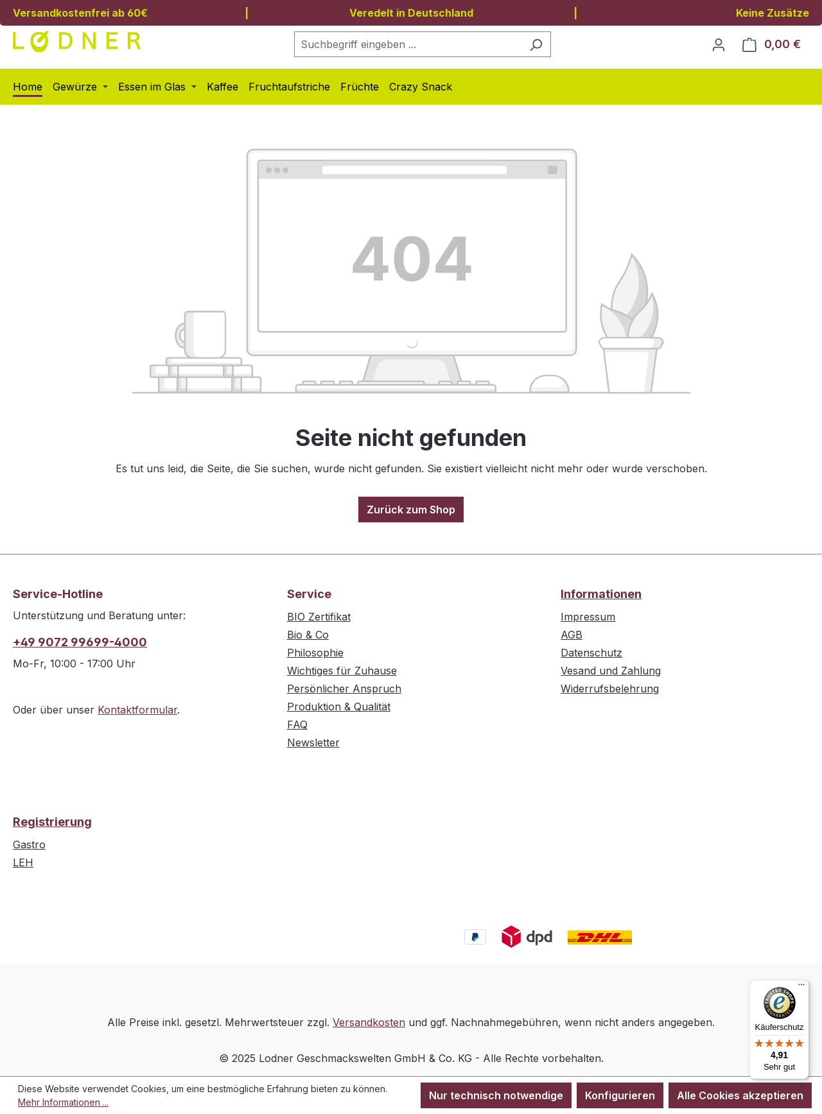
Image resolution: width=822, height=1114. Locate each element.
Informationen (601, 594)
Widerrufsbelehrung (610, 688)
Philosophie (315, 652)
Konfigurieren (620, 1095)
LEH (23, 862)
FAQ (297, 724)
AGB (571, 634)
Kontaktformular (137, 709)
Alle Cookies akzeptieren (740, 1095)
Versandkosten (369, 1022)
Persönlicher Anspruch (344, 688)
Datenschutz (591, 652)
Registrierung (52, 821)
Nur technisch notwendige (496, 1095)
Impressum (588, 616)
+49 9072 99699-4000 (80, 642)
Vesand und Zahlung (611, 670)
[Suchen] (536, 44)
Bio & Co (308, 634)
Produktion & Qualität (338, 706)
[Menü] (801, 987)
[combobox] (407, 44)
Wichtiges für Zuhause (342, 670)
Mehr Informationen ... (63, 1102)
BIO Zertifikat (319, 616)
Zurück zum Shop (411, 509)
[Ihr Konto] (718, 44)
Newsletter (313, 742)
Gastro (29, 844)
